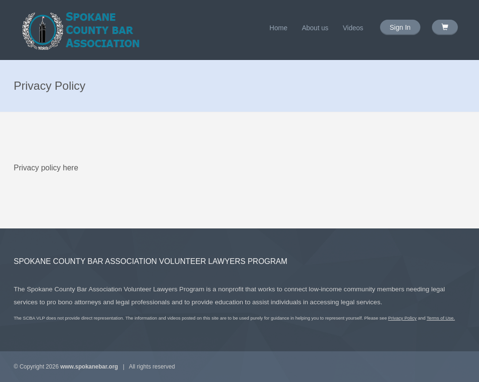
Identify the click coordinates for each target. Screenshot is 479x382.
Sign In (400, 27)
